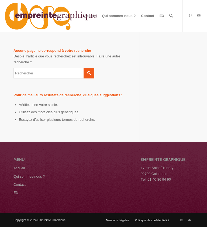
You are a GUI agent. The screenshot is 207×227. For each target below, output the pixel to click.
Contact (19, 185)
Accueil (19, 168)
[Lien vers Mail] (199, 16)
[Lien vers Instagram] (191, 16)
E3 (15, 193)
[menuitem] (90, 16)
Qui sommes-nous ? (29, 176)
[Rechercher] (171, 16)
